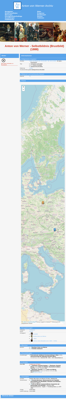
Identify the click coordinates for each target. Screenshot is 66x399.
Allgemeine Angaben (28, 59)
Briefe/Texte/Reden (11, 13)
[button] (43, 202)
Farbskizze (32, 330)
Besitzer (40, 16)
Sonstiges (24, 377)
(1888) (31, 68)
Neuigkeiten (9, 11)
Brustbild (34, 334)
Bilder (39, 11)
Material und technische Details (32, 74)
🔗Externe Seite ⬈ (37, 372)
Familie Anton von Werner (38, 336)
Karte (23, 81)
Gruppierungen (26, 328)
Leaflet (24, 322)
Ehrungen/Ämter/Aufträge (13, 16)
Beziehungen (41, 14)
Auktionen (40, 18)
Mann (34, 338)
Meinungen (8, 14)
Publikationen (9, 19)
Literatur (24, 362)
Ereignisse (40, 13)
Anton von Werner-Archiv (33, 5)
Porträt (31, 331)
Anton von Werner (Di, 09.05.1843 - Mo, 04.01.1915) (42, 61)
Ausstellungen (10, 18)
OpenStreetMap (31, 322)
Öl (30, 76)
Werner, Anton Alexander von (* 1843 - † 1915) (44, 341)
